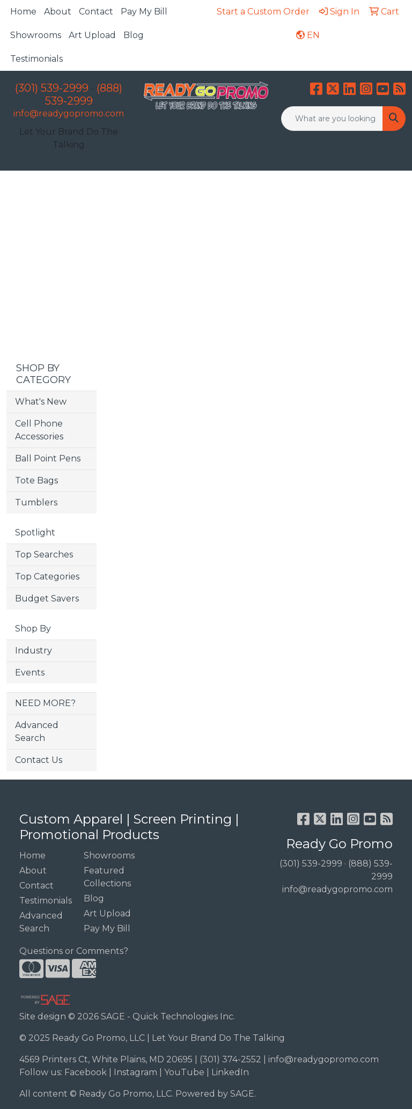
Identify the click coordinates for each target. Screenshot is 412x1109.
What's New (41, 401)
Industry (33, 650)
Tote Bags (36, 480)
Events (30, 672)
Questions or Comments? (73, 951)
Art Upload (92, 35)
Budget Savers (47, 598)
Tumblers (36, 502)
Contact (96, 11)
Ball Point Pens (47, 458)
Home (23, 11)
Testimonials (36, 59)
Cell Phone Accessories (39, 430)
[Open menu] (390, 186)
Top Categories (47, 576)
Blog (133, 35)
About (57, 11)
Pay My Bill (144, 11)
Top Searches (44, 554)
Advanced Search (36, 731)
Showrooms (35, 35)
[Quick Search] (332, 118)
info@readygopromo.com (68, 113)
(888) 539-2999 (84, 94)
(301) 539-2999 (52, 88)
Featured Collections (107, 876)
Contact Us (38, 760)
